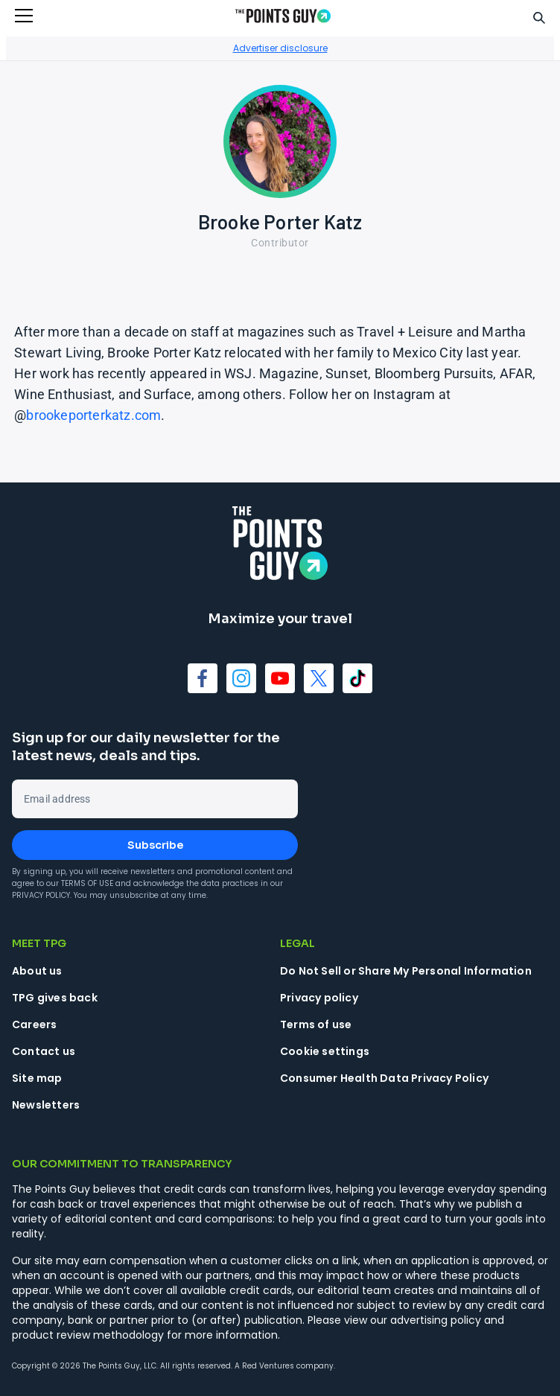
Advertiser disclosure (280, 48)
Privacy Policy (41, 895)
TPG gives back (55, 997)
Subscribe (155, 845)
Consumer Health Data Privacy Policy (384, 1078)
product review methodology (88, 1335)
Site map (37, 1078)
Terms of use (315, 1024)
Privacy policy (319, 997)
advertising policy (435, 1320)
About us (37, 970)
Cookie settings (324, 1051)
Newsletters (46, 1104)
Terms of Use (87, 883)
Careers (34, 1024)
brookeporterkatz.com (93, 415)
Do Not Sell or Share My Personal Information (406, 970)
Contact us (43, 1051)
